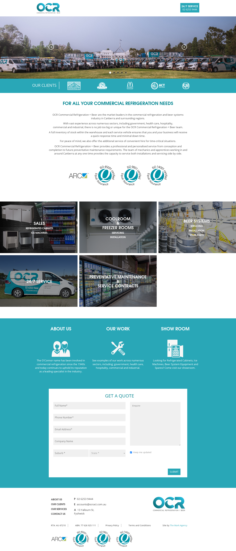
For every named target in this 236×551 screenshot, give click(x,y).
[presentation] (153, 462)
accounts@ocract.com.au (91, 504)
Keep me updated (142, 452)
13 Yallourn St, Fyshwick (84, 511)
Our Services (59, 509)
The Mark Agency (178, 525)
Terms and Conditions (140, 525)
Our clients (58, 504)
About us (56, 499)
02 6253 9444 (85, 499)
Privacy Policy (112, 525)
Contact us (58, 514)
